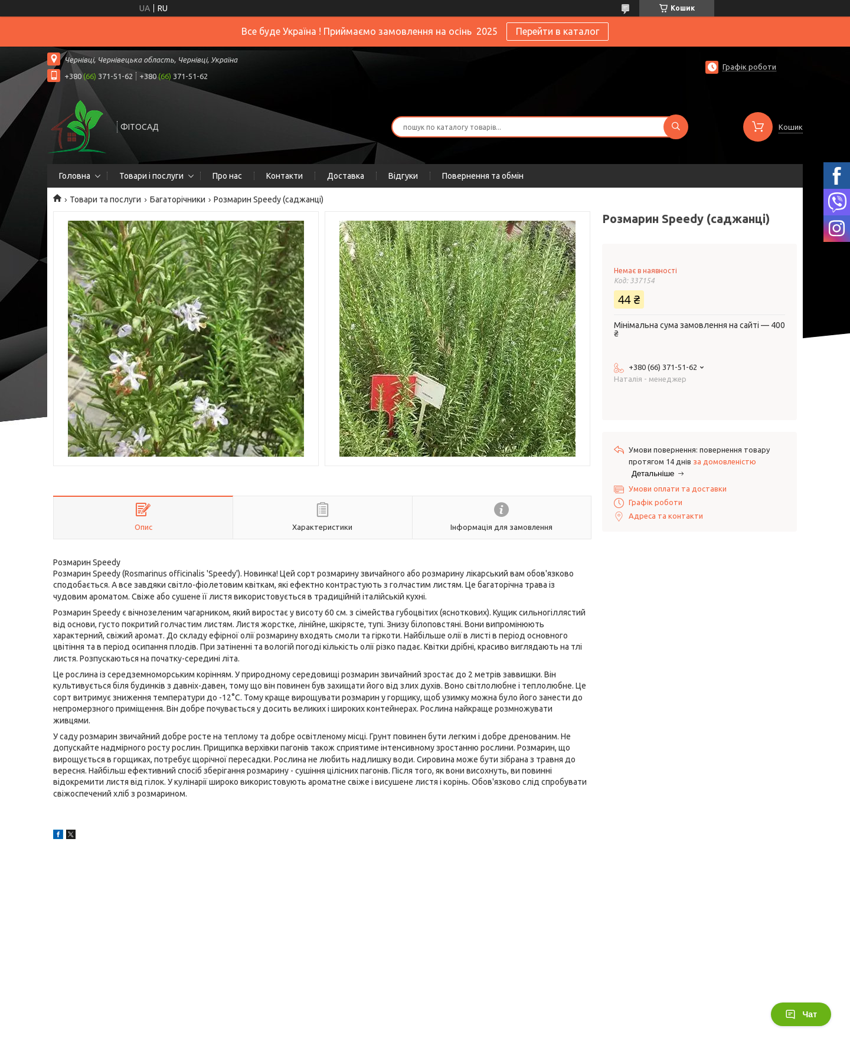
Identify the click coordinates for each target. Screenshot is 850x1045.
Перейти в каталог (557, 31)
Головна (74, 176)
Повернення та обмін (483, 176)
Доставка (345, 176)
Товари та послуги (105, 199)
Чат (801, 1014)
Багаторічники (177, 199)
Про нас (227, 176)
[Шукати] (675, 126)
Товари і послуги (151, 176)
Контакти (284, 176)
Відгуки (403, 176)
